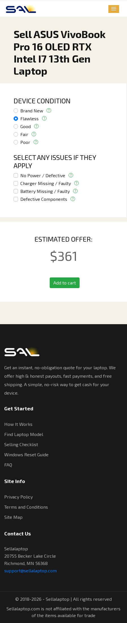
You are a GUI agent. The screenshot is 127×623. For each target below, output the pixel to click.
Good (25, 126)
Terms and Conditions (26, 506)
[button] (113, 9)
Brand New (31, 110)
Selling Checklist (21, 444)
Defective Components (43, 199)
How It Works (18, 424)
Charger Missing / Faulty (45, 183)
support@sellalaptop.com (30, 570)
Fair (24, 134)
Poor (25, 142)
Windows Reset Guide (26, 454)
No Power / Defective (42, 175)
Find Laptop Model (23, 434)
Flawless (29, 118)
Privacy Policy (18, 496)
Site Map (13, 517)
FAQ (8, 464)
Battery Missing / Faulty (45, 191)
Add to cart (64, 282)
